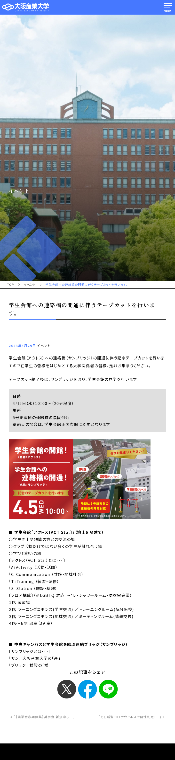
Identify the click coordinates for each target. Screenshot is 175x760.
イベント (30, 284)
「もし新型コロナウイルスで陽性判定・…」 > (131, 717)
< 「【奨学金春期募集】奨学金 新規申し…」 (42, 717)
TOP (10, 284)
